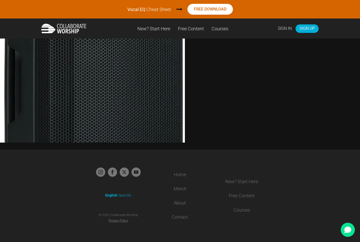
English (111, 195)
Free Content (191, 28)
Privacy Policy (118, 220)
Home (180, 174)
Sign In (285, 28)
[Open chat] (348, 230)
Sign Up (307, 28)
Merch (180, 188)
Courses (220, 28)
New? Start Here (153, 28)
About (180, 203)
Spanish (124, 195)
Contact (180, 217)
